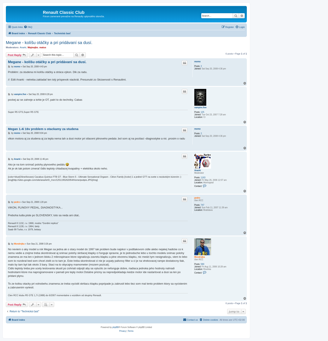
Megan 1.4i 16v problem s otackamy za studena (43, 129)
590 (202, 264)
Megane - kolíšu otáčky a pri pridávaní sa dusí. (49, 42)
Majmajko (33, 47)
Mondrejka (199, 257)
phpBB (115, 327)
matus (42, 47)
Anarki (23, 47)
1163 (203, 177)
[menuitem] (28, 27)
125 (202, 112)
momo (197, 61)
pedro (197, 198)
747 (202, 205)
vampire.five (200, 107)
